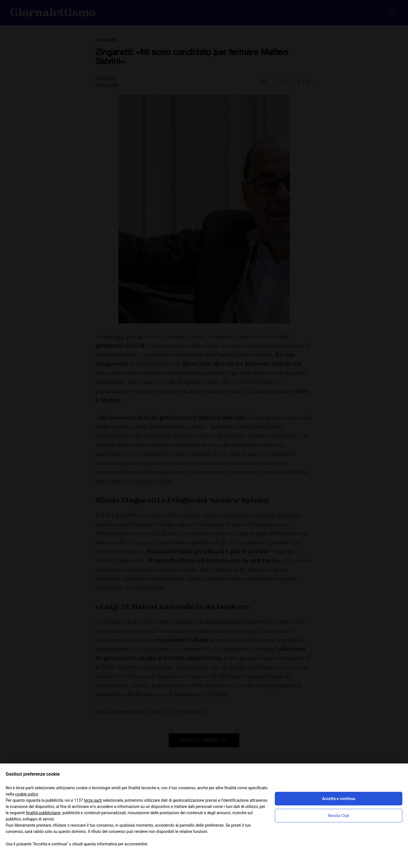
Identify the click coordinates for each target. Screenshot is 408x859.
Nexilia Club (338, 815)
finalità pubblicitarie (43, 813)
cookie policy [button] (26, 794)
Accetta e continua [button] (338, 798)
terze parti (93, 800)
